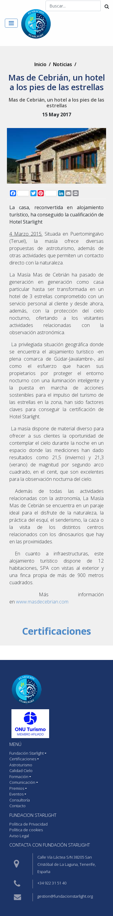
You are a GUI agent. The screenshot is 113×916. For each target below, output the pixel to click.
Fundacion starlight (32, 815)
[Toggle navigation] (11, 23)
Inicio (40, 64)
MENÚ (15, 744)
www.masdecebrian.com (42, 601)
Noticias (62, 64)
